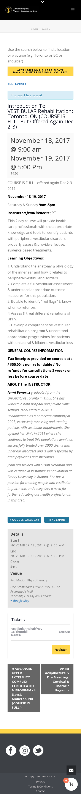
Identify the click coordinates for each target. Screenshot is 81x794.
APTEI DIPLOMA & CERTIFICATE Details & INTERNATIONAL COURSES (40, 71)
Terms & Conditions (40, 786)
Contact (40, 791)
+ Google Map (19, 600)
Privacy (40, 782)
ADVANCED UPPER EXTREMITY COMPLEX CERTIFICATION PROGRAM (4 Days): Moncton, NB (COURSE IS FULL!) (23, 688)
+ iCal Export (56, 519)
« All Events (17, 83)
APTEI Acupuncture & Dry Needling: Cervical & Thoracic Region (57, 679)
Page (44, 29)
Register (61, 649)
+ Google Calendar (24, 519)
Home (35, 29)
